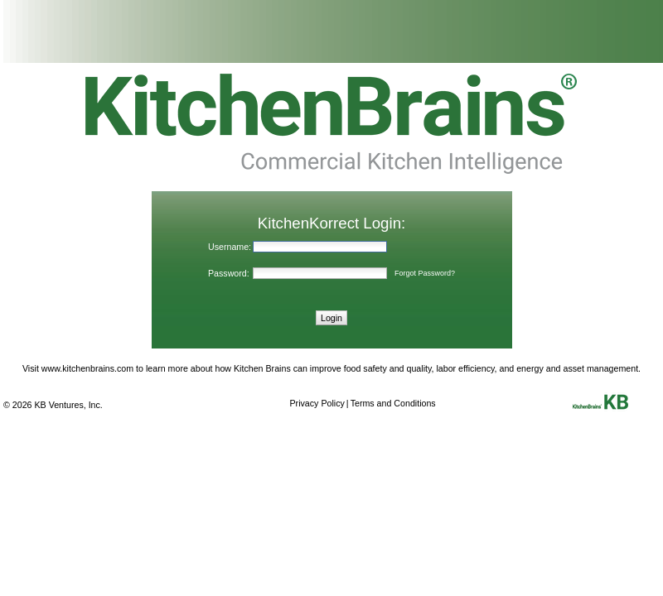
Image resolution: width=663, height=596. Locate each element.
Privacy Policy (317, 403)
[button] (331, 317)
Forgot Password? (424, 273)
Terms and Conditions (393, 403)
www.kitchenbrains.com (87, 368)
